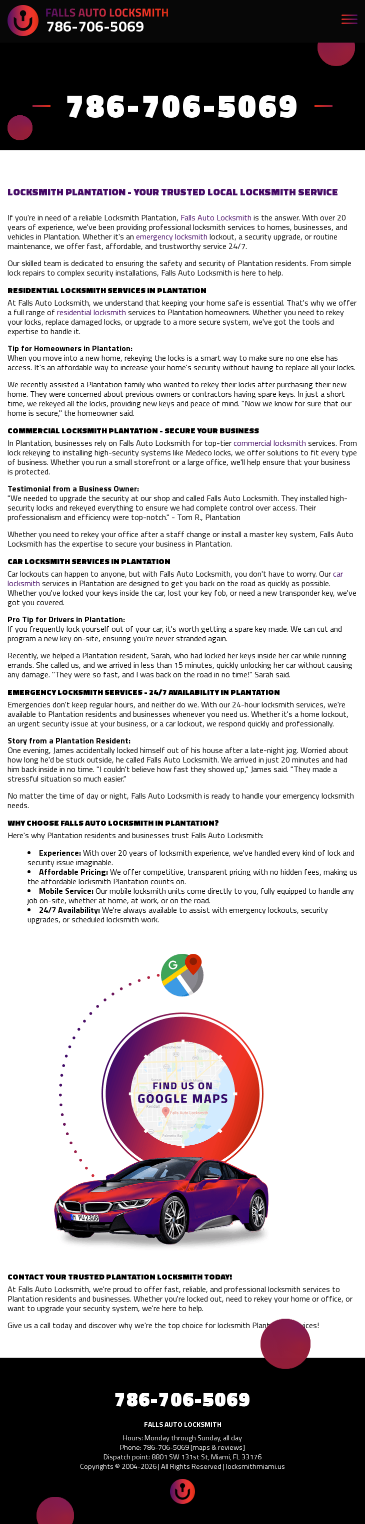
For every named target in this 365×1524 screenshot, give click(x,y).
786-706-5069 (95, 26)
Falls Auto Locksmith (216, 217)
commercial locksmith (270, 443)
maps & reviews (217, 1447)
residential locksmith (91, 312)
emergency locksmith (172, 236)
